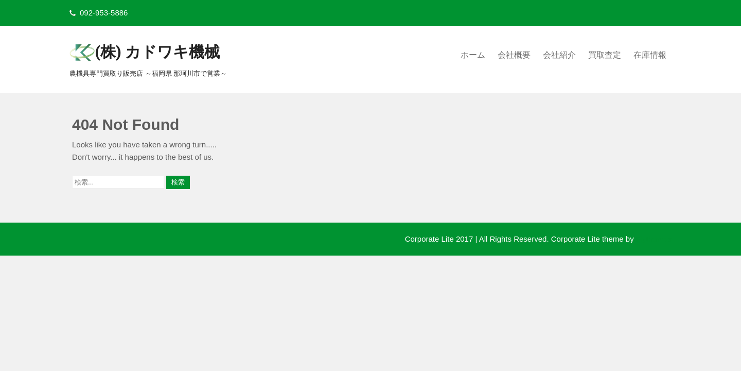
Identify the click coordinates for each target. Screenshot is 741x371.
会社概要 (514, 55)
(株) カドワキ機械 (157, 52)
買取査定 (604, 55)
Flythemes (653, 238)
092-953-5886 (104, 12)
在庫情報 (649, 55)
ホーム (473, 55)
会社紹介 (559, 55)
